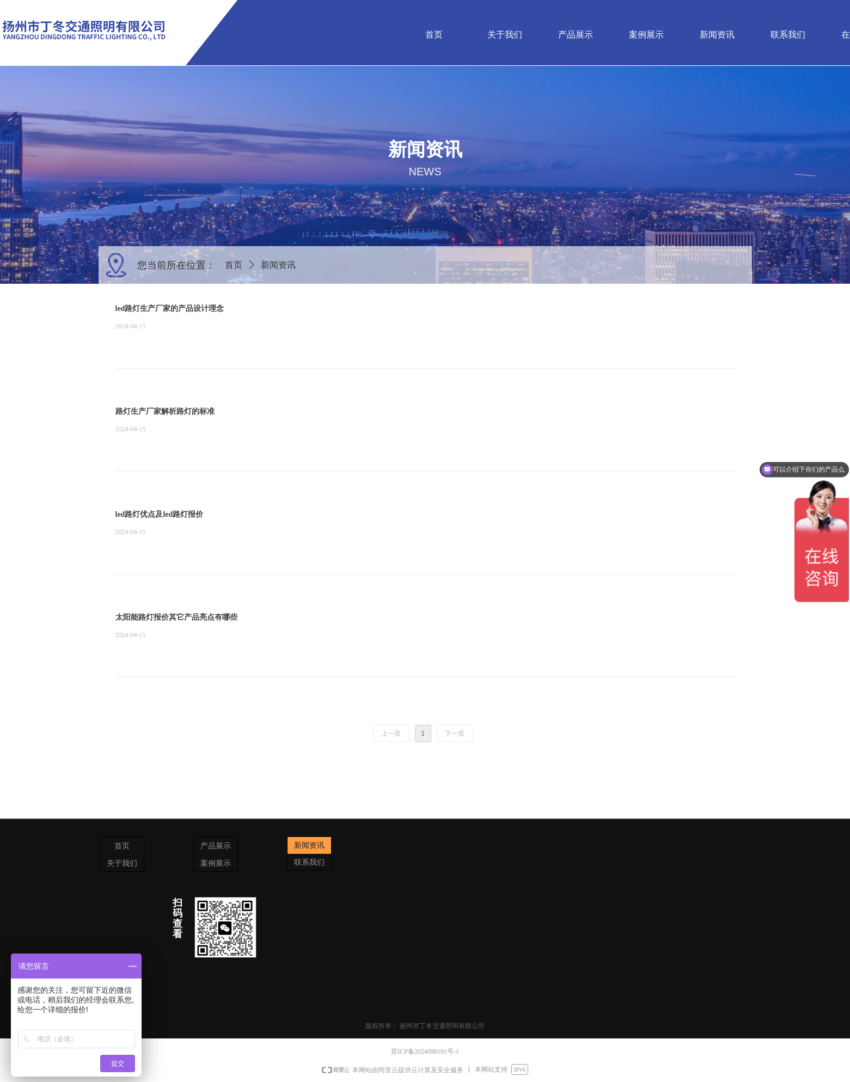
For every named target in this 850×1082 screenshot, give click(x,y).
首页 (233, 265)
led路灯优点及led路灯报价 (159, 514)
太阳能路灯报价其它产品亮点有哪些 (176, 617)
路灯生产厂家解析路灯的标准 (165, 411)
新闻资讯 (278, 265)
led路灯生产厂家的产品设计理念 (169, 308)
